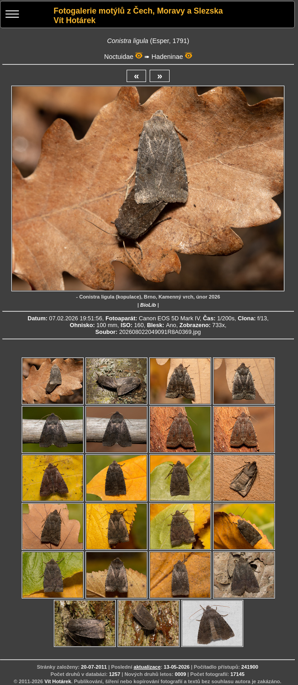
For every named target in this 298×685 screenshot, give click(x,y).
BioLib (148, 305)
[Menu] (12, 15)
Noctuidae (118, 56)
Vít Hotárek (57, 681)
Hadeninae (167, 56)
